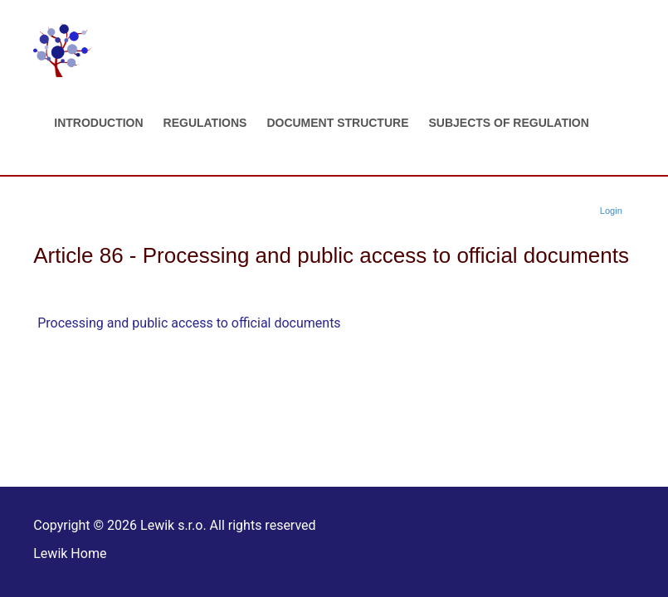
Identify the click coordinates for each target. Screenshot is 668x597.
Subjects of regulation (508, 122)
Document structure (337, 122)
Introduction (98, 122)
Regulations (205, 122)
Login (611, 211)
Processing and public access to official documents (188, 323)
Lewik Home (69, 553)
